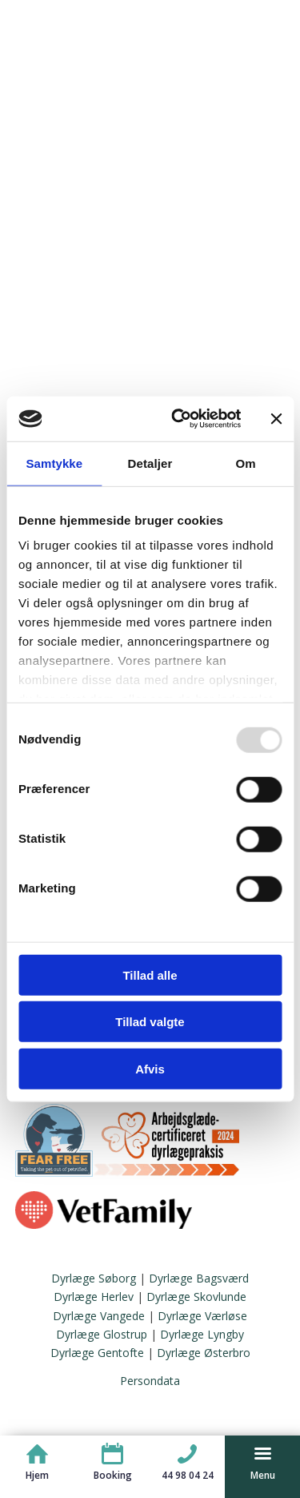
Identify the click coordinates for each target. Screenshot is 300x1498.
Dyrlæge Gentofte (97, 1352)
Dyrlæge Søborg (93, 1278)
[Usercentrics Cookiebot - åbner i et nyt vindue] (179, 419)
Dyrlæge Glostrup (101, 1334)
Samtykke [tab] (54, 462)
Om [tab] (246, 462)
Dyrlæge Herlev (94, 1296)
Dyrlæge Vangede (99, 1315)
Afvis (150, 1068)
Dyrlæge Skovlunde (196, 1296)
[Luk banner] (276, 419)
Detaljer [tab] (150, 462)
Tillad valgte (149, 1022)
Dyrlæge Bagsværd (199, 1278)
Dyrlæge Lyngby (202, 1334)
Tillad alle (149, 974)
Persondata (150, 1380)
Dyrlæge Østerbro (203, 1352)
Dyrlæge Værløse (202, 1315)
